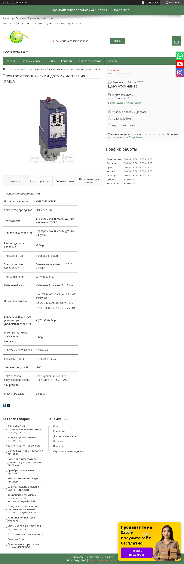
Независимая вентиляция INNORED (23, 480)
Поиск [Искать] (117, 41)
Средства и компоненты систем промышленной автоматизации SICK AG (22, 509)
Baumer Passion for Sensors (24, 445)
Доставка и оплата (90, 61)
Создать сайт (8, 2)
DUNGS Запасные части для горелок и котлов (24, 527)
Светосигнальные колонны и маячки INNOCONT (25, 488)
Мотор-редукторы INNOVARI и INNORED (25, 452)
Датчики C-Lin (16, 539)
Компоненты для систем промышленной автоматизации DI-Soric (22, 498)
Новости (112, 61)
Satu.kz (109, 557)
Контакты (67, 61)
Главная (10, 61)
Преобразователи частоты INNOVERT (24, 472)
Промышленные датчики (28, 69)
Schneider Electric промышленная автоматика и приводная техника (26, 429)
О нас (52, 61)
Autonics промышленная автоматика (22, 439)
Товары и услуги (31, 61)
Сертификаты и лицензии (68, 451)
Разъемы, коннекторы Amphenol (21, 519)
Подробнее (121, 10)
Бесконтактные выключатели (26, 534)
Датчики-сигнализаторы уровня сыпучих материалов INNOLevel (25, 462)
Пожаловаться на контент (103, 560)
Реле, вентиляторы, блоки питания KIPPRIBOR (23, 545)
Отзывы (58, 441)
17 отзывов (152, 2)
